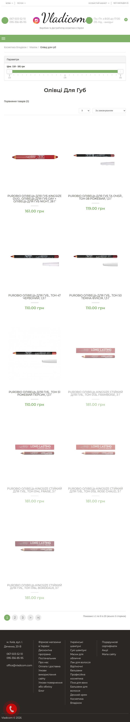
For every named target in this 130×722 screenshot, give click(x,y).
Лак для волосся (80, 662)
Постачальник (47, 658)
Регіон (21, 3)
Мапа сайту (109, 654)
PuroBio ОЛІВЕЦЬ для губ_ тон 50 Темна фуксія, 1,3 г (95, 297)
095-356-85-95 (17, 22)
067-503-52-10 (17, 18)
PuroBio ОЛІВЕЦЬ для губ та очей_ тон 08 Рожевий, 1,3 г (95, 197)
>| (38, 617)
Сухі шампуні (78, 650)
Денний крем (78, 694)
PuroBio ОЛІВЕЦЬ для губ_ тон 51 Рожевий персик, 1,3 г (34, 393)
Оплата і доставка (50, 666)
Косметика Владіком (15, 47)
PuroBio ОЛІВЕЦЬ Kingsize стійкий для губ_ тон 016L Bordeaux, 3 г (34, 586)
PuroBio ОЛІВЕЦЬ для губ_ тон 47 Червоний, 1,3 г (34, 297)
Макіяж (33, 47)
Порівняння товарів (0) (16, 101)
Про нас (44, 662)
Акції (105, 650)
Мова (9, 3)
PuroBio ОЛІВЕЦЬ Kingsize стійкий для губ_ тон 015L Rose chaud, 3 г (95, 490)
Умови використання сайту (47, 674)
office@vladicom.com (19, 665)
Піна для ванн (79, 682)
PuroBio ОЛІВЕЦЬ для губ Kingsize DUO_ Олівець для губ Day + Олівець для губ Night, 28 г (34, 199)
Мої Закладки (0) (120, 3)
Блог (41, 690)
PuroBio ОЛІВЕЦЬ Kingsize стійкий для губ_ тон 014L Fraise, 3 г (34, 490)
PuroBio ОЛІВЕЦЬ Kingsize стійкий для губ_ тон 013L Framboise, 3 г (95, 393)
